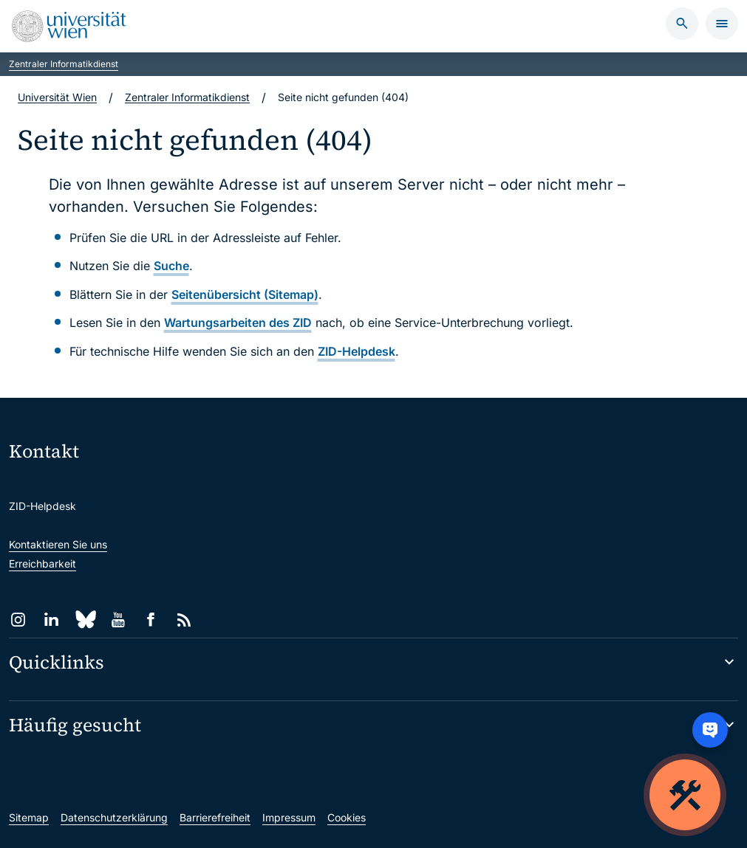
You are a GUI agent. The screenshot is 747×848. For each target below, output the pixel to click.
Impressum (288, 817)
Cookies (346, 817)
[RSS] (184, 619)
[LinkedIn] (51, 619)
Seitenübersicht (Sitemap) (244, 294)
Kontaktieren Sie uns (58, 544)
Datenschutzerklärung (114, 817)
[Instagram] (18, 619)
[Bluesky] (84, 619)
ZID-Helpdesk (356, 351)
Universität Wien (57, 97)
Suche (171, 265)
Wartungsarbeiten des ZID (238, 322)
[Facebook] (151, 619)
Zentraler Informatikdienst (63, 63)
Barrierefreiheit (215, 817)
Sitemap (29, 817)
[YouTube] (118, 619)
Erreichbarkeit (42, 563)
